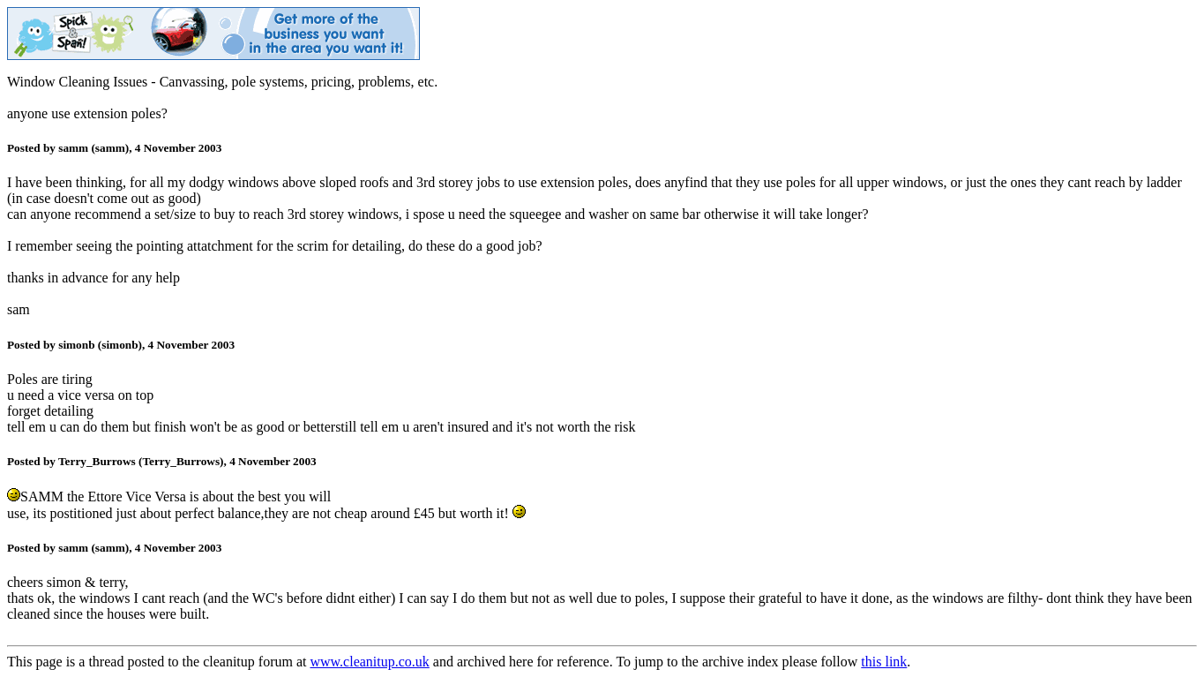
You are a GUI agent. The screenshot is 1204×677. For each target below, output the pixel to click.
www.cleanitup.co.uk (369, 661)
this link (884, 661)
